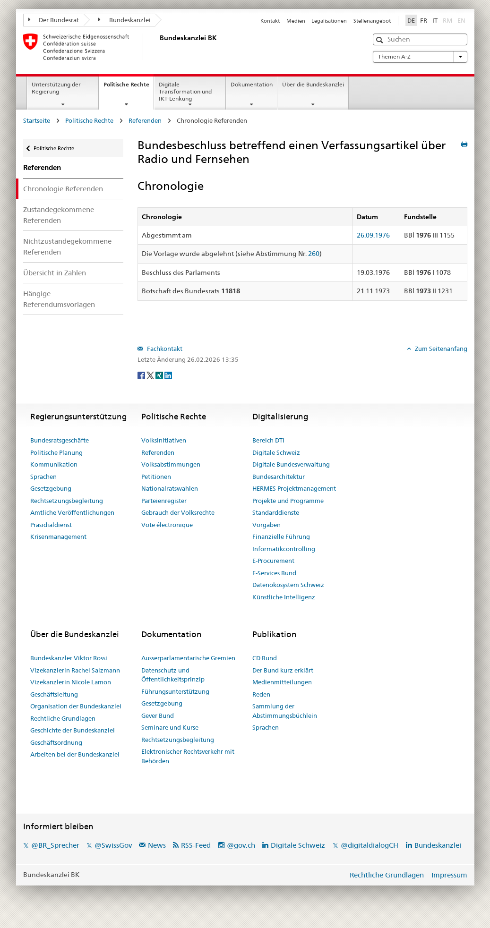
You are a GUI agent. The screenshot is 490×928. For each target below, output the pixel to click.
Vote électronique (167, 524)
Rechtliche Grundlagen (62, 718)
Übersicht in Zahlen (54, 272)
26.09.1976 (373, 235)
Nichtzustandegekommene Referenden (67, 246)
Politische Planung (56, 452)
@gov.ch (241, 845)
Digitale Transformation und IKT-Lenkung (185, 91)
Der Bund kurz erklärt (282, 670)
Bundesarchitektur (278, 476)
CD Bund (264, 658)
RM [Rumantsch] (447, 20)
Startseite (36, 120)
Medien (295, 20)
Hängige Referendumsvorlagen (59, 299)
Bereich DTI (268, 440)
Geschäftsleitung (54, 694)
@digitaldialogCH (369, 845)
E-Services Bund (274, 573)
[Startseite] (157, 47)
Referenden (145, 120)
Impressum (449, 874)
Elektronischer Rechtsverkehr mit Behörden (187, 756)
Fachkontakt (164, 348)
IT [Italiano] (435, 20)
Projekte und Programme (288, 500)
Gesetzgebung (50, 488)
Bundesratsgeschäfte (59, 440)
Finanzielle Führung (281, 536)
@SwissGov (113, 845)
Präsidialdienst (51, 524)
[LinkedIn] (168, 375)
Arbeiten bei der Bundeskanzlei (75, 754)
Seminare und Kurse (169, 727)
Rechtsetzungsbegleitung (66, 500)
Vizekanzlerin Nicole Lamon (70, 682)
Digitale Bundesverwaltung (291, 464)
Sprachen (43, 476)
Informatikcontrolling (283, 549)
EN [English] (461, 20)
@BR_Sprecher (55, 845)
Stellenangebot (372, 20)
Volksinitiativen (163, 440)
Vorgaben (266, 524)
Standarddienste (275, 512)
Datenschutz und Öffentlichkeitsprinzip (173, 674)
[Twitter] (150, 375)
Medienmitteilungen (282, 682)
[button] (380, 40)
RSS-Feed (196, 845)
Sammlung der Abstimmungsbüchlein (284, 710)
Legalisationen (329, 20)
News (157, 845)
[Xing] (159, 375)
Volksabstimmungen (170, 464)
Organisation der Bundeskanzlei (75, 706)
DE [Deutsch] (411, 20)
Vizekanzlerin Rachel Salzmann (75, 670)
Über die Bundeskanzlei (313, 84)
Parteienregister (164, 500)
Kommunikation (53, 464)
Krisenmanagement (58, 536)
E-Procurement (273, 560)
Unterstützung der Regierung (56, 88)
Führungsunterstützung (175, 691)
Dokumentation (252, 84)
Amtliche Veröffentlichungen (72, 512)
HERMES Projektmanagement (294, 488)
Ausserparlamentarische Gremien (188, 658)
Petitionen (156, 476)
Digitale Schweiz (276, 452)
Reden (261, 694)
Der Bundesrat (53, 20)
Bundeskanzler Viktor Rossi (68, 658)
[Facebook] (142, 375)
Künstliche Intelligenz (283, 597)
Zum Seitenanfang (440, 348)
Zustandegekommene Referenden (58, 215)
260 (313, 253)
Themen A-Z (420, 56)
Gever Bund (157, 715)
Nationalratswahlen (169, 488)
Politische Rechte (128, 87)
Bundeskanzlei (124, 20)
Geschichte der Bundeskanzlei (72, 730)
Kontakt (270, 20)
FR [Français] (423, 20)
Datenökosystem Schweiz (288, 584)
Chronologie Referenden (63, 188)
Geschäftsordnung (56, 742)
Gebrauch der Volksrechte (178, 512)
